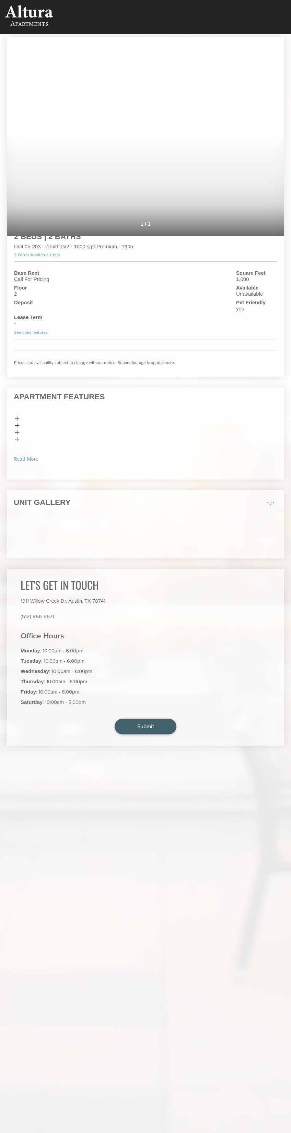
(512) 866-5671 (37, 616)
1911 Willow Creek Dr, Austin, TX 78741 (63, 601)
